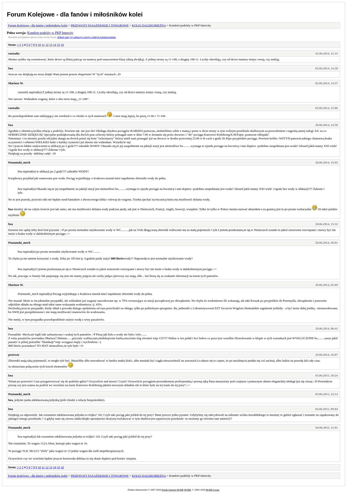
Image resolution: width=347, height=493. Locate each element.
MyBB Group (212, 490)
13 (50, 44)
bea (10, 68)
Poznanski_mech (19, 162)
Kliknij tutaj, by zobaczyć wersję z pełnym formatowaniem (86, 37)
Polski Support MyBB (173, 490)
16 (62, 44)
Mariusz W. (15, 83)
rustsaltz (14, 53)
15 (58, 44)
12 (46, 44)
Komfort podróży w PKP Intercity (50, 33)
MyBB (187, 490)
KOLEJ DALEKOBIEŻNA (149, 25)
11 (43, 44)
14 (54, 44)
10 (39, 44)
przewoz (13, 354)
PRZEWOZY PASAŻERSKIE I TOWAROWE (100, 25)
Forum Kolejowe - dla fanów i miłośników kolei (75, 14)
